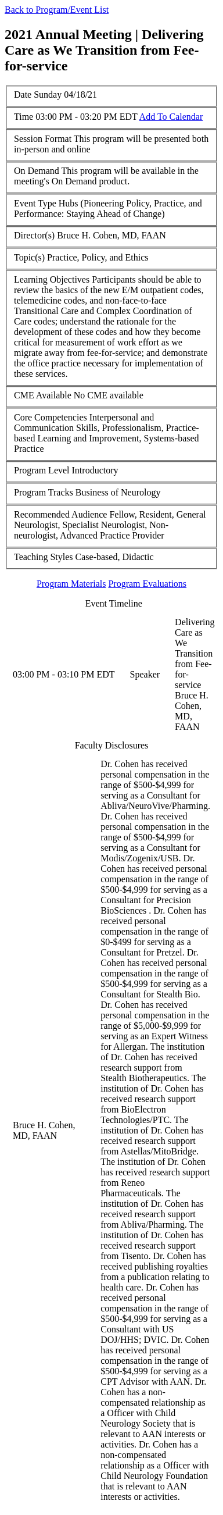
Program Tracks (43, 492)
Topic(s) (29, 257)
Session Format (42, 139)
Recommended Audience (60, 514)
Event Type (35, 203)
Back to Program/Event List (57, 10)
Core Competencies (50, 417)
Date (22, 94)
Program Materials (71, 584)
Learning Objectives (51, 279)
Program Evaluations (147, 584)
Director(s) (34, 235)
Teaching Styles (43, 557)
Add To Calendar (171, 117)
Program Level (42, 470)
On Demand (36, 171)
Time (23, 117)
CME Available (42, 395)
